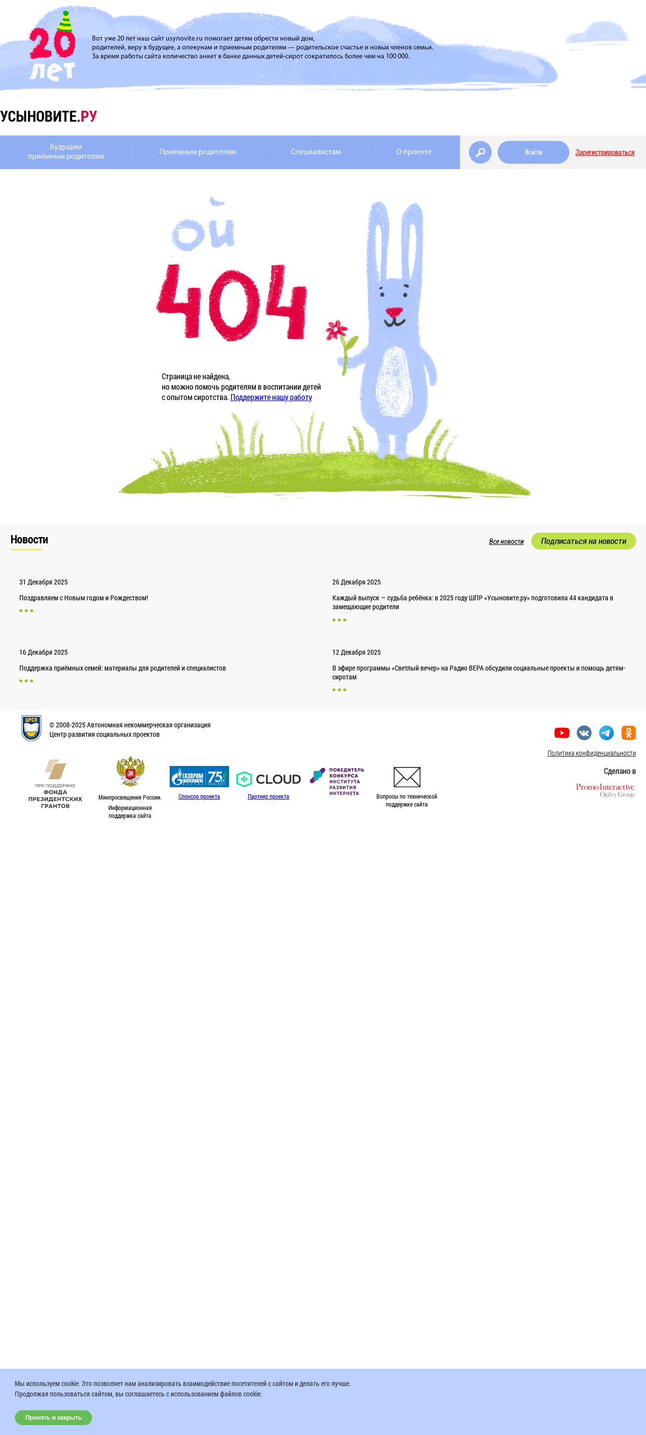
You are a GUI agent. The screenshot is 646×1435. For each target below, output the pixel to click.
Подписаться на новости (583, 541)
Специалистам (316, 152)
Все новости (506, 541)
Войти (533, 152)
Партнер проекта (268, 796)
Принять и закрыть (53, 1417)
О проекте (414, 152)
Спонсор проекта (199, 796)
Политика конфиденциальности (592, 753)
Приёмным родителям (197, 152)
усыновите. (48, 116)
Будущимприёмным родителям (66, 152)
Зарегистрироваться (605, 152)
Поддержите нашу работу (271, 397)
